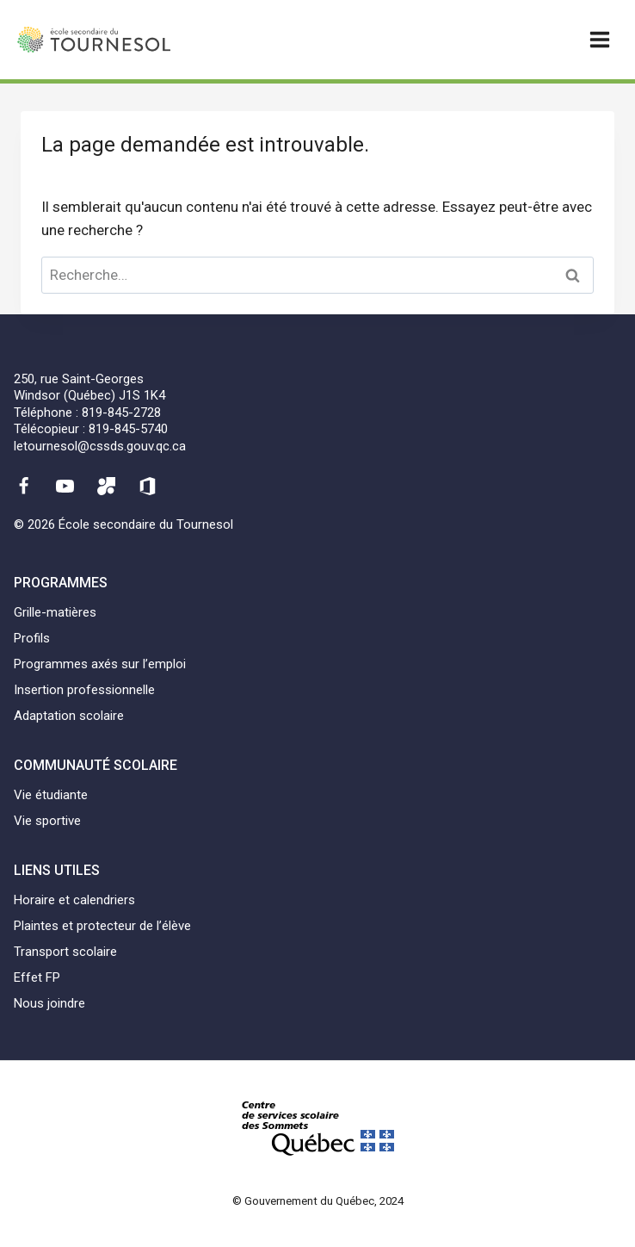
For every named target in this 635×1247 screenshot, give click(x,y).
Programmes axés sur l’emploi (100, 664)
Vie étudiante (51, 795)
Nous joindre (49, 1003)
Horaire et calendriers (74, 900)
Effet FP (37, 977)
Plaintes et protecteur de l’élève (102, 926)
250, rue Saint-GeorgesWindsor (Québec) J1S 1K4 (89, 387)
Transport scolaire (65, 951)
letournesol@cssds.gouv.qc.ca (100, 446)
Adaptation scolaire (69, 715)
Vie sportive (47, 820)
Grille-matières (55, 612)
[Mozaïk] (107, 486)
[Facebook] (23, 486)
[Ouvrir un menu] (599, 39)
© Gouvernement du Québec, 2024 (318, 1200)
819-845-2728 (121, 412)
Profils (32, 638)
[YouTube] (64, 486)
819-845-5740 (128, 429)
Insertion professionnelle (84, 690)
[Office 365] (148, 486)
